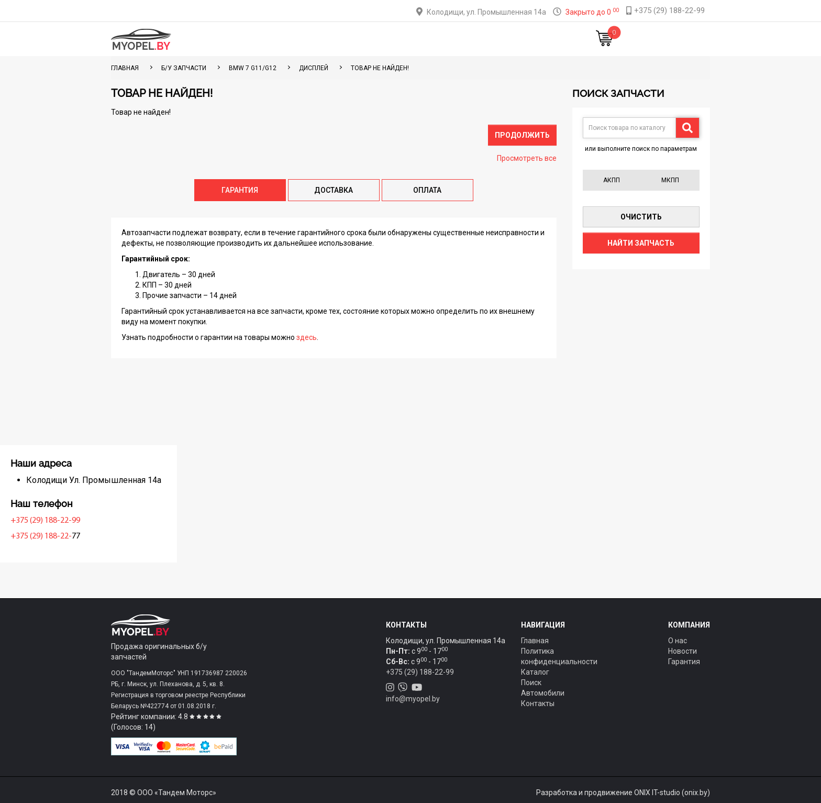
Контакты (480, 39)
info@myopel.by (413, 699)
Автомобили (542, 693)
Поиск (531, 682)
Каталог (295, 39)
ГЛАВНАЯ (125, 68)
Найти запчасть (640, 243)
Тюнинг (338, 39)
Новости (528, 39)
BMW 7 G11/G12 (252, 68)
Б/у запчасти (183, 68)
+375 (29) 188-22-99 (148, 520)
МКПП (670, 180)
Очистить (641, 217)
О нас (677, 640)
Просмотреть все (527, 158)
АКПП (611, 180)
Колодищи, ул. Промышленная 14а (486, 12)
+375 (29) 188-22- (144, 536)
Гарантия (684, 661)
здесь (306, 337)
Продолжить (522, 135)
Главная (252, 39)
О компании (427, 39)
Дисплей (313, 68)
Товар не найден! (380, 68)
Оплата (378, 39)
